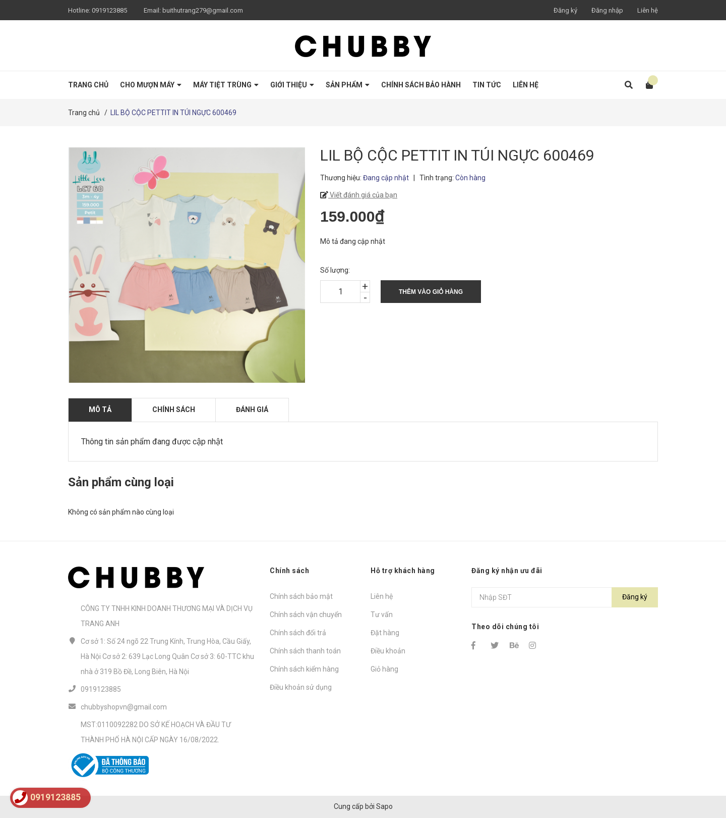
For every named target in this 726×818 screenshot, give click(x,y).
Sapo (384, 806)
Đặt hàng (385, 633)
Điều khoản (388, 651)
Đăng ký (565, 10)
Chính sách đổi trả (298, 633)
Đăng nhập (607, 10)
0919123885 (109, 10)
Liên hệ (647, 10)
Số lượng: (335, 270)
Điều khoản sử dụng (301, 687)
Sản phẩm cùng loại (121, 482)
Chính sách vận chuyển (306, 614)
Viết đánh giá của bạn (362, 195)
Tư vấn (382, 614)
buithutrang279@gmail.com (202, 10)
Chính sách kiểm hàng (304, 669)
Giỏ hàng (384, 669)
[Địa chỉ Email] (564, 597)
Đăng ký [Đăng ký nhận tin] (634, 597)
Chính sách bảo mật (301, 596)
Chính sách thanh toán (305, 651)
